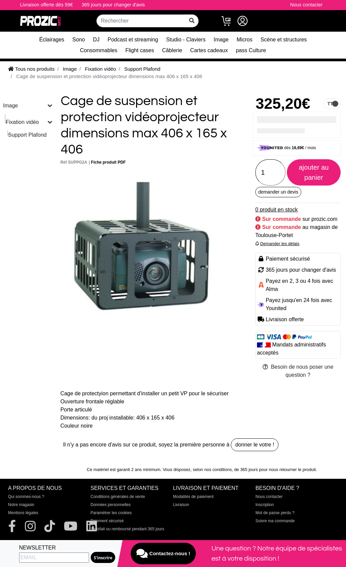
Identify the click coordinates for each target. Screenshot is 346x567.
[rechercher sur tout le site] (192, 20)
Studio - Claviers (186, 39)
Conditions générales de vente (118, 496)
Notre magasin (21, 504)
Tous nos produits (31, 69)
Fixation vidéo (22, 122)
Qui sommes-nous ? (26, 496)
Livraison (181, 504)
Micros (244, 39)
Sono (78, 39)
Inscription (265, 504)
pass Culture (251, 50)
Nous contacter (306, 4)
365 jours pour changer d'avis (113, 4)
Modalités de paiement (193, 496)
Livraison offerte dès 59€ (46, 4)
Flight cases (139, 50)
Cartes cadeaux (209, 50)
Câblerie (172, 50)
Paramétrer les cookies (111, 512)
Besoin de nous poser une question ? (298, 371)
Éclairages (51, 39)
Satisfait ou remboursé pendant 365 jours (127, 529)
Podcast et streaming (132, 39)
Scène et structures (284, 39)
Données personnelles (111, 504)
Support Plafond (27, 135)
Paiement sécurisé (107, 521)
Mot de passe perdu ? (275, 512)
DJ (96, 39)
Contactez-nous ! (163, 553)
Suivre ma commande (275, 521)
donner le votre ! (254, 444)
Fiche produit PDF (108, 162)
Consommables (98, 50)
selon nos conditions (212, 469)
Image (221, 39)
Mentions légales (23, 512)
